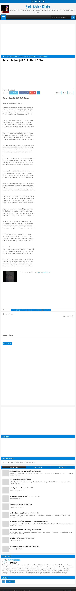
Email (58, 93)
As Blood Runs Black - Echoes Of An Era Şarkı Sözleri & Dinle (25, 469)
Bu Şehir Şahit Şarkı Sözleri (18, 310)
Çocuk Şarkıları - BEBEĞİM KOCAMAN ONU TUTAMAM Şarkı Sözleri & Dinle (29, 519)
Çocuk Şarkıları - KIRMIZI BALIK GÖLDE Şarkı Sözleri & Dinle (25, 494)
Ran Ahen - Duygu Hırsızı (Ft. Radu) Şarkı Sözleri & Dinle (24, 511)
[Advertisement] (38, 75)
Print (65, 93)
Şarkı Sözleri (46, 310)
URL (71, 93)
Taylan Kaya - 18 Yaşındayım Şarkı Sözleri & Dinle (22, 536)
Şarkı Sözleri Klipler (38, 6)
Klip (4, 579)
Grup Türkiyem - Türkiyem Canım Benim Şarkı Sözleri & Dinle (25, 527)
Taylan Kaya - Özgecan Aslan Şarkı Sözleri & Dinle (22, 486)
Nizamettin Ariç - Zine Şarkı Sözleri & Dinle (21, 502)
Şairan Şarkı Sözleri (43, 272)
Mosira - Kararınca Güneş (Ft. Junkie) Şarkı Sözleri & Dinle (24, 544)
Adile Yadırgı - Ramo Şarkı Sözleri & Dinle (20, 477)
